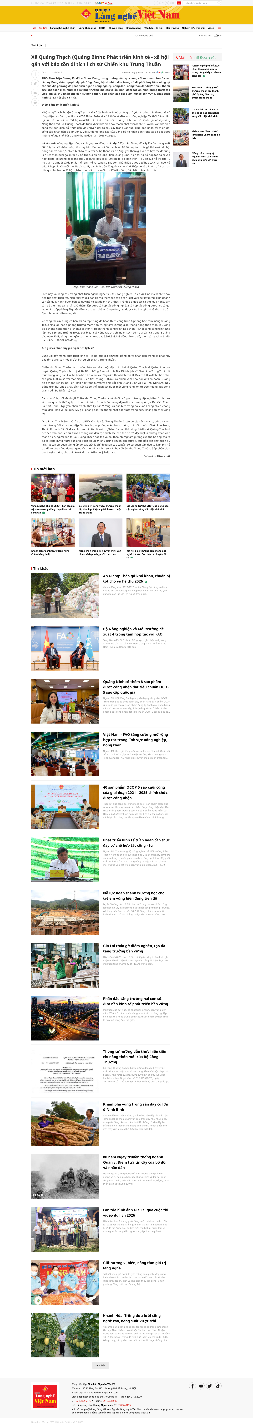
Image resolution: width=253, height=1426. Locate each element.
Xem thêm (100, 1365)
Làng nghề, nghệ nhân (62, 27)
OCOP (102, 27)
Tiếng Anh (179, 2)
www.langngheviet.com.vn (168, 1409)
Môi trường (172, 27)
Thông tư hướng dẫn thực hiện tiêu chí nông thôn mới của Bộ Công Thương (134, 1056)
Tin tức (43, 27)
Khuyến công (116, 27)
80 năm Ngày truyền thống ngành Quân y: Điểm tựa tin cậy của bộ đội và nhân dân (135, 1162)
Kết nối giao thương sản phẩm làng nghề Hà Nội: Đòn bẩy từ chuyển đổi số (146, 554)
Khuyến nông (133, 27)
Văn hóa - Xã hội (153, 27)
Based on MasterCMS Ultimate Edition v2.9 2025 (57, 1422)
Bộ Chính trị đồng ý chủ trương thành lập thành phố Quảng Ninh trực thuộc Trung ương (100, 509)
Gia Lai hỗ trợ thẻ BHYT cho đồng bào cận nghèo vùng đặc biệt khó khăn (205, 113)
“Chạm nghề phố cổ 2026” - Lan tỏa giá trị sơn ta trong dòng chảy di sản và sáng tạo (53, 509)
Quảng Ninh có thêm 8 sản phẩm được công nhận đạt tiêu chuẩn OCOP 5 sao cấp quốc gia (136, 687)
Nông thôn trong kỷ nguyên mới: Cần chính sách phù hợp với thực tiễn (205, 158)
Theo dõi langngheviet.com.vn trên (139, 72)
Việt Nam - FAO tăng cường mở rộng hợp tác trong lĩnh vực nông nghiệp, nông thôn (135, 739)
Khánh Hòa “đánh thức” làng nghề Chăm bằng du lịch (206, 135)
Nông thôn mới (87, 27)
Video (211, 27)
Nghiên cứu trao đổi (193, 27)
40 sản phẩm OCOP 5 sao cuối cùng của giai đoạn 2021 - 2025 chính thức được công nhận (135, 792)
